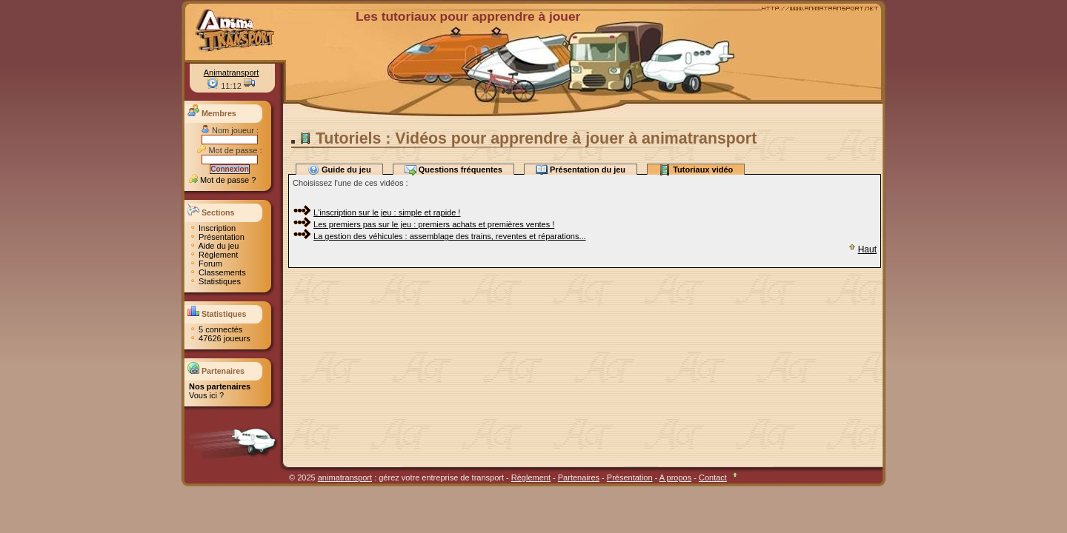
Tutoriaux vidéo (696, 169)
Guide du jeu (339, 169)
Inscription (212, 228)
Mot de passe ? (222, 179)
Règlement (213, 254)
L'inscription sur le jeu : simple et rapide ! (386, 212)
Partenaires (578, 477)
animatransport (345, 477)
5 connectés (215, 329)
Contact (713, 477)
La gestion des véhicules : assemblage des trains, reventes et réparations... (449, 236)
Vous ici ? (206, 395)
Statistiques (215, 281)
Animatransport (231, 72)
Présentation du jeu (580, 169)
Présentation (217, 236)
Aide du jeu (214, 245)
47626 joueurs (219, 338)
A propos (675, 477)
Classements (217, 272)
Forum (205, 263)
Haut (861, 249)
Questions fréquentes (453, 169)
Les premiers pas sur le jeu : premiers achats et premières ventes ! (433, 224)
